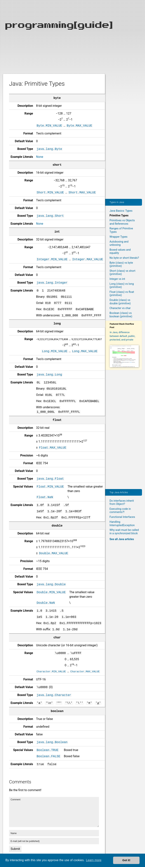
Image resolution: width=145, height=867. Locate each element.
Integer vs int (117, 279)
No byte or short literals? (124, 257)
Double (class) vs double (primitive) (120, 301)
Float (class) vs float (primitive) (122, 293)
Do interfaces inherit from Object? (122, 502)
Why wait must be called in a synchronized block (124, 531)
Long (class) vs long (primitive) (122, 285)
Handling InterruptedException (122, 523)
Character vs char (120, 308)
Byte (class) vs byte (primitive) (121, 264)
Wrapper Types (118, 236)
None (39, 157)
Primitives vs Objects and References (122, 222)
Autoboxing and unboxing (119, 243)
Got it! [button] (126, 860)
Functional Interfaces (122, 517)
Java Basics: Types (121, 210)
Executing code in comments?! (120, 510)
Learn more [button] (93, 860)
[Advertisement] (72, 26)
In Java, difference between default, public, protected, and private (122, 336)
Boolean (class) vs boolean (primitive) (121, 314)
